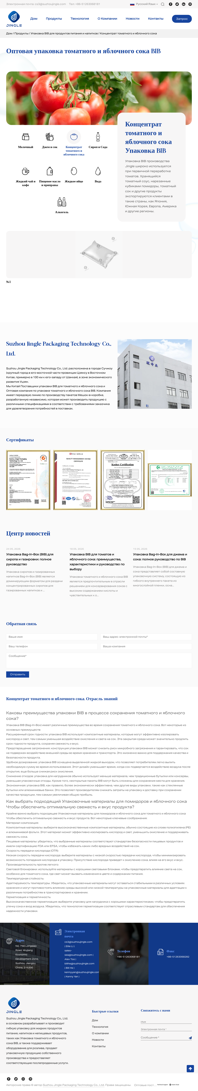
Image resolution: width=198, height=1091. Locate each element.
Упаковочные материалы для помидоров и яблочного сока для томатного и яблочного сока (122, 813)
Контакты (155, 18)
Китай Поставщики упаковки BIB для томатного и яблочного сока (57, 386)
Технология (80, 18)
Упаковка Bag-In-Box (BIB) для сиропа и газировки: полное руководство (29, 559)
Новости (132, 18)
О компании (107, 18)
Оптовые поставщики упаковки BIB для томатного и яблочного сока (145, 1085)
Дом (33, 18)
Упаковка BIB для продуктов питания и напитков (64, 33)
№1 (8, 282)
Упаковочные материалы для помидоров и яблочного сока (124, 801)
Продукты (54, 18)
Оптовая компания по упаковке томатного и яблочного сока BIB (50, 390)
